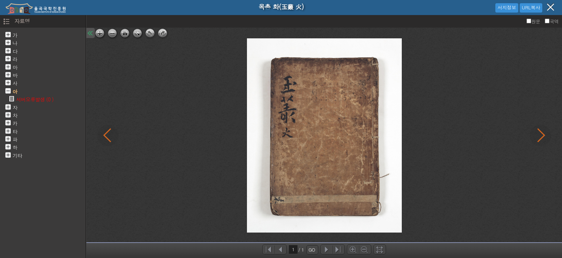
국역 (551, 21)
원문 (534, 21)
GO (312, 249)
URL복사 (531, 7)
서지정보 (506, 7)
